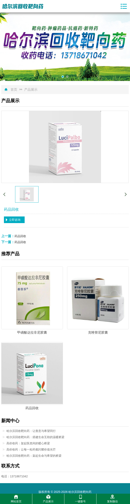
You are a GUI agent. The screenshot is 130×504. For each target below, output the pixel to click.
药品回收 (20, 236)
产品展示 (30, 89)
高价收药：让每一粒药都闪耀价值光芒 (31, 449)
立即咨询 (14, 219)
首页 (14, 89)
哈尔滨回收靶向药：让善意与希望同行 (31, 431)
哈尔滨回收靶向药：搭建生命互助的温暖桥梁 (35, 437)
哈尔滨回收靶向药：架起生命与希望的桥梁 (33, 455)
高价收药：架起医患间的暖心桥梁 (28, 443)
